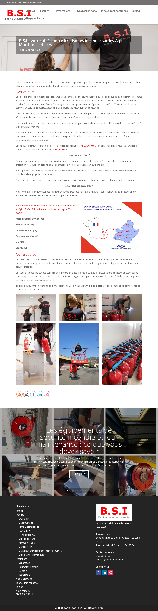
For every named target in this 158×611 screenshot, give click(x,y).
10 (90, 490)
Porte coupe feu (27, 534)
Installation (24, 574)
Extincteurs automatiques (31, 554)
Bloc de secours (27, 538)
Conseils (23, 570)
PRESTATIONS (88, 145)
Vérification (24, 562)
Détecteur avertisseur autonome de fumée (40, 550)
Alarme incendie (27, 542)
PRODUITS (60, 149)
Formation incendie (28, 566)
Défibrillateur (25, 546)
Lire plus (79, 474)
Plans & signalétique (29, 526)
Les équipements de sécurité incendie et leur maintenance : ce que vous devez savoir (79, 440)
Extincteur (24, 518)
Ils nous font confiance (114, 11)
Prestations (63, 11)
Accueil (30, 11)
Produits (44, 11)
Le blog (136, 11)
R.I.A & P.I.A (24, 530)
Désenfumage (26, 522)
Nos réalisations (87, 11)
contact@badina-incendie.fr (109, 559)
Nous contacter (35, 18)
